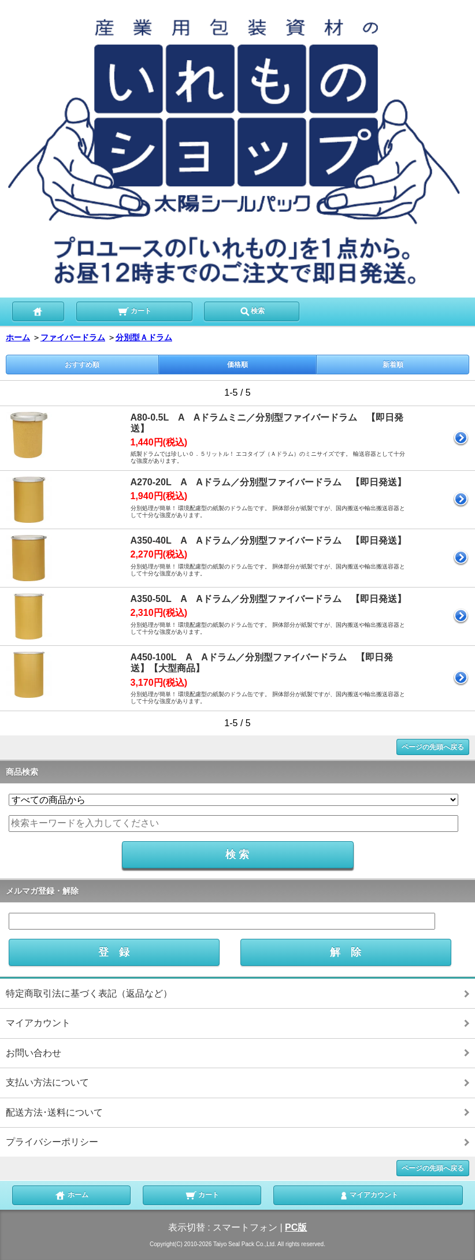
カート (134, 310)
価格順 (237, 364)
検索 (252, 310)
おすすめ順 (82, 364)
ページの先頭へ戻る (433, 747)
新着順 (393, 364)
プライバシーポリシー (52, 1142)
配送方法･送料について (54, 1112)
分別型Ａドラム (144, 337)
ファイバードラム (72, 337)
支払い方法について (47, 1082)
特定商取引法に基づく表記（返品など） (89, 993)
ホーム (18, 337)
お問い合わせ (33, 1053)
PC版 (296, 1227)
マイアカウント (38, 1023)
